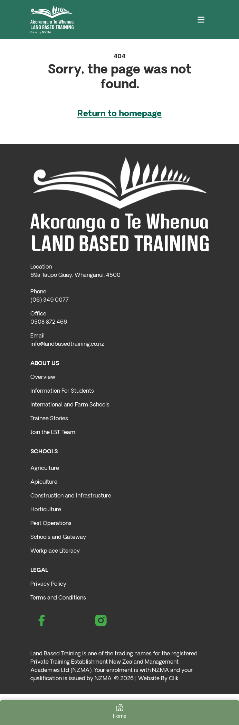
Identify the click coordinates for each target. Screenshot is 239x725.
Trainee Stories (49, 419)
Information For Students (62, 391)
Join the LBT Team (52, 432)
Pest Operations (50, 523)
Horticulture (45, 510)
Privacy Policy (48, 584)
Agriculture (44, 468)
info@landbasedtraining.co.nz (67, 344)
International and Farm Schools (69, 405)
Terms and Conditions (58, 598)
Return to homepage (119, 114)
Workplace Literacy (55, 551)
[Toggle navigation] (201, 20)
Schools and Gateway (58, 537)
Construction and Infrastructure (70, 496)
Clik (174, 679)
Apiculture (43, 482)
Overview (42, 377)
